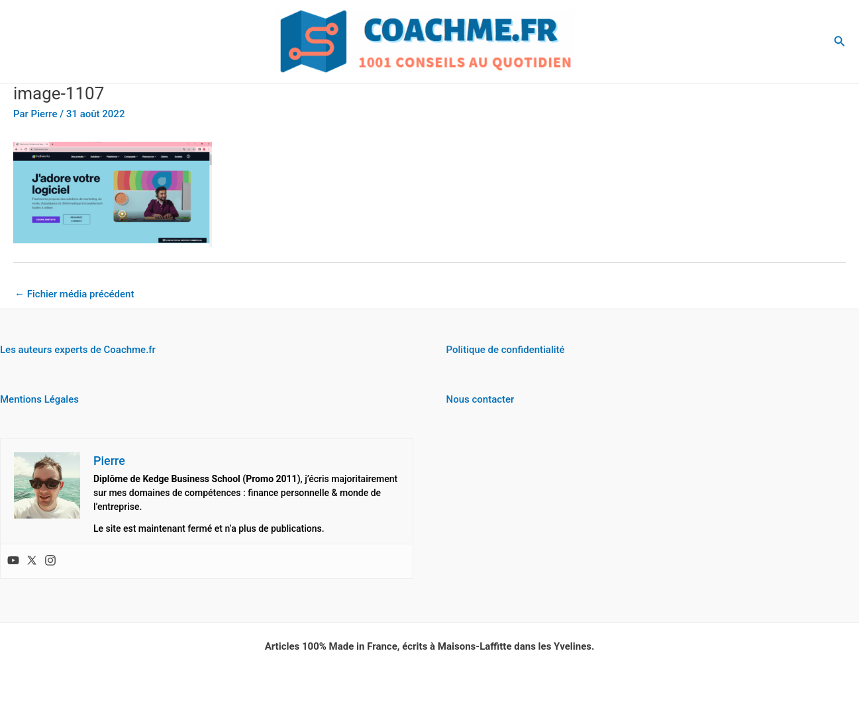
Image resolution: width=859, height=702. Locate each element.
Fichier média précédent (74, 294)
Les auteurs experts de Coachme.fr (78, 350)
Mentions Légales (39, 399)
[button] (840, 41)
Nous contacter (480, 399)
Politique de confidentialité (505, 350)
